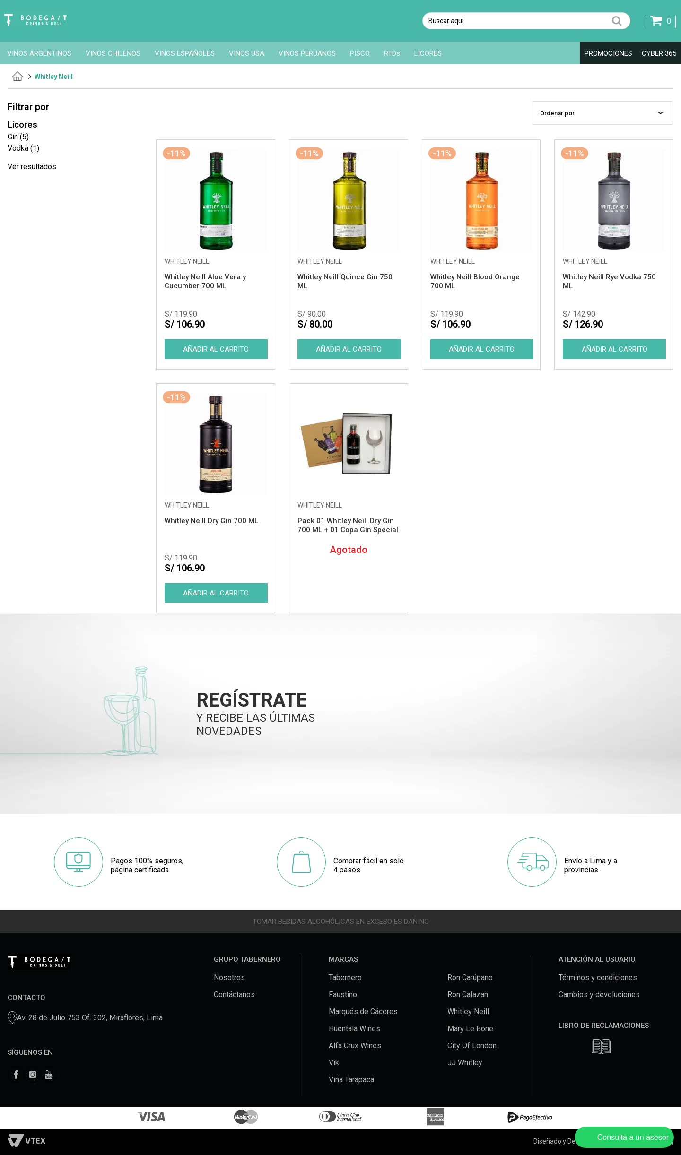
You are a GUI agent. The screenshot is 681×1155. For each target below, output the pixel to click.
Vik (334, 1062)
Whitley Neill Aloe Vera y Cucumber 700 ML (205, 281)
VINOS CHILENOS (113, 53)
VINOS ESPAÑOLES (185, 53)
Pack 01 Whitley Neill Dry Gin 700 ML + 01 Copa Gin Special (347, 525)
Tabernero (345, 977)
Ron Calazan (467, 994)
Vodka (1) (23, 148)
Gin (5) (18, 136)
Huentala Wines (354, 1028)
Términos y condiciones (598, 977)
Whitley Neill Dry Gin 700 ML (211, 521)
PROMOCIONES (608, 53)
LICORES (428, 53)
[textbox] (526, 20)
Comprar (216, 349)
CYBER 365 (659, 53)
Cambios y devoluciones (599, 994)
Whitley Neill (54, 76)
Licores (22, 125)
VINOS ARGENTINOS (39, 53)
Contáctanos (234, 994)
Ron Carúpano (470, 977)
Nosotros (229, 977)
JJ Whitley (464, 1062)
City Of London (472, 1045)
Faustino (343, 994)
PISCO (360, 53)
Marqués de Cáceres (363, 1011)
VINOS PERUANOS (307, 53)
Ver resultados (32, 166)
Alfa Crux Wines (355, 1045)
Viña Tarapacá (351, 1079)
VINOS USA (246, 53)
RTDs (392, 53)
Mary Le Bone (470, 1028)
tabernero (17, 76)
